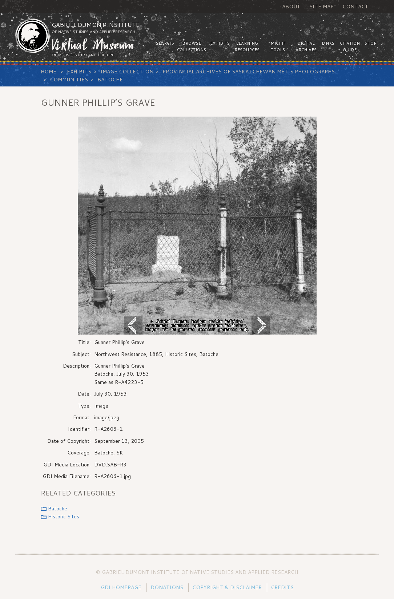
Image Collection (127, 71)
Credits (282, 587)
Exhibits (79, 71)
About (291, 6)
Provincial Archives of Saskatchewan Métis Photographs (248, 71)
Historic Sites (63, 516)
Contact (355, 6)
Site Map (321, 6)
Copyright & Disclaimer (227, 587)
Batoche (110, 79)
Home (48, 71)
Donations (166, 587)
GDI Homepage (121, 587)
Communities (69, 79)
